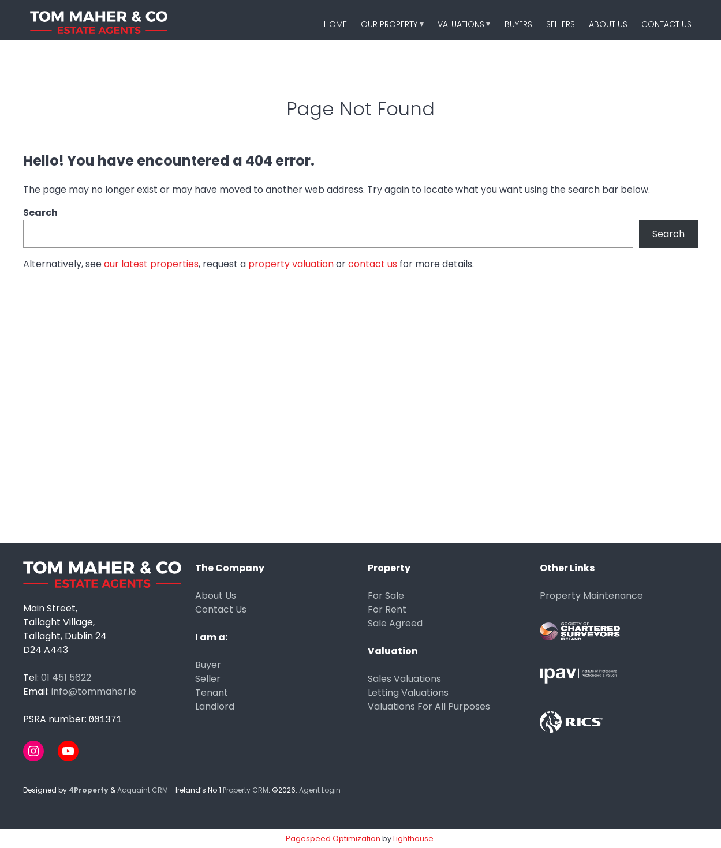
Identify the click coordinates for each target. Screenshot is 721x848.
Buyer (208, 664)
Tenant (211, 692)
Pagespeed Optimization (333, 838)
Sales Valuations (404, 678)
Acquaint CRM (142, 790)
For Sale (386, 595)
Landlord (214, 706)
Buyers (518, 24)
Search (40, 212)
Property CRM (245, 790)
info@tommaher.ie (93, 691)
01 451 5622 (66, 677)
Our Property (389, 24)
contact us (372, 264)
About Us (608, 24)
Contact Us (666, 24)
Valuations (461, 24)
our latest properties (151, 264)
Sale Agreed (395, 623)
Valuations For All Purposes (429, 706)
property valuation (291, 264)
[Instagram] (33, 751)
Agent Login (320, 790)
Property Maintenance (591, 595)
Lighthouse (413, 838)
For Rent (387, 609)
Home (335, 24)
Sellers (560, 24)
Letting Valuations (408, 692)
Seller (208, 678)
